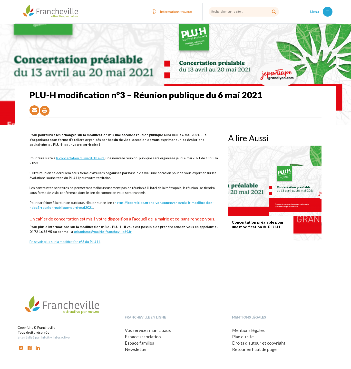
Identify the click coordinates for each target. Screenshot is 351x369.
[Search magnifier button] (274, 12)
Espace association (143, 336)
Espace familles (139, 343)
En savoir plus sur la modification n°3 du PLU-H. (64, 241)
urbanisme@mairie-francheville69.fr (103, 231)
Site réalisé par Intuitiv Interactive (44, 337)
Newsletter (136, 349)
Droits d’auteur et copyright (258, 343)
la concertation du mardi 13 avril (80, 158)
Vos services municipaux (148, 330)
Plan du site (243, 336)
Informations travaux (176, 12)
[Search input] (243, 11)
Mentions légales (248, 330)
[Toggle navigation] (327, 12)
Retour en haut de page (254, 349)
